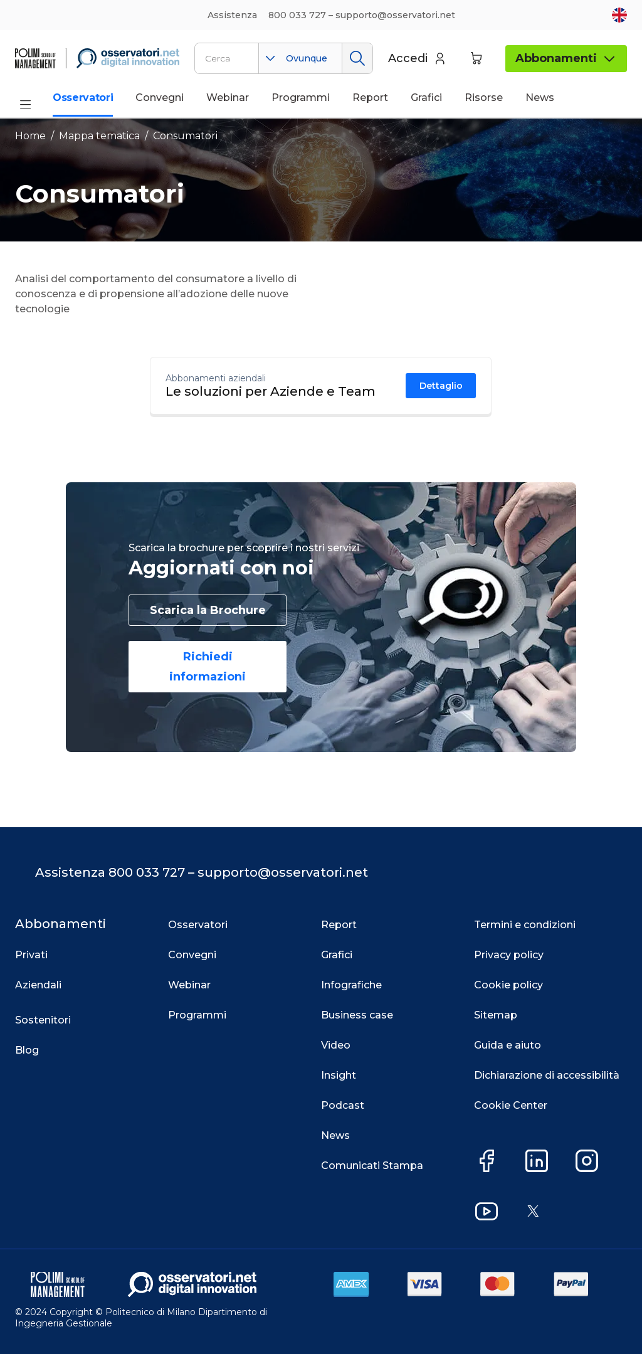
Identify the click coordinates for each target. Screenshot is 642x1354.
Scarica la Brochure (208, 610)
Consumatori (185, 136)
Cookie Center (510, 1105)
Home (30, 136)
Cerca (357, 58)
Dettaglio (441, 385)
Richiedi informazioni (207, 667)
